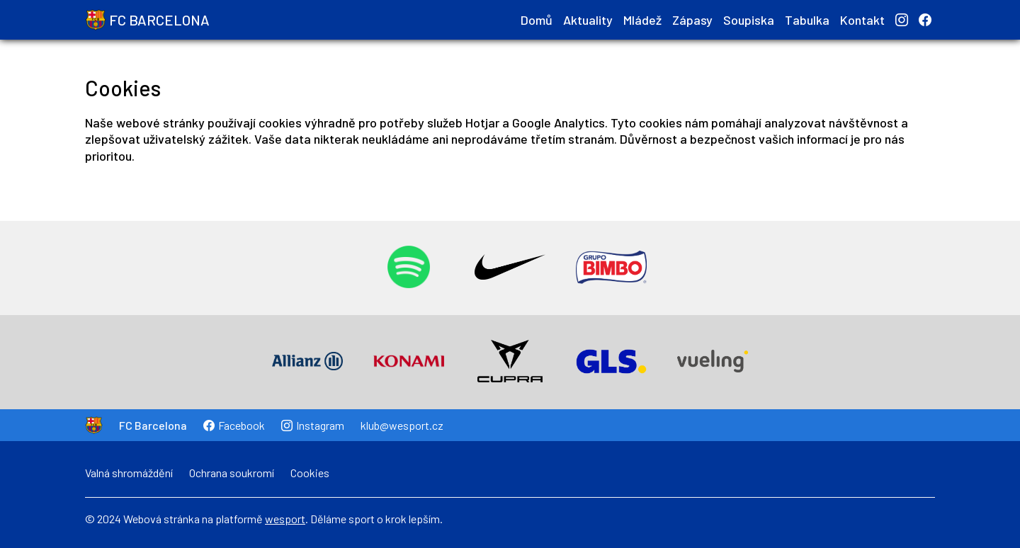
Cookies (309, 472)
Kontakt (862, 20)
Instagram (312, 425)
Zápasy (692, 20)
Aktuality (588, 20)
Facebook (234, 425)
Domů (536, 20)
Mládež (642, 20)
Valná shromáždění (129, 472)
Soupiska (748, 20)
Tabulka (807, 20)
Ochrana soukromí (231, 472)
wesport (285, 518)
